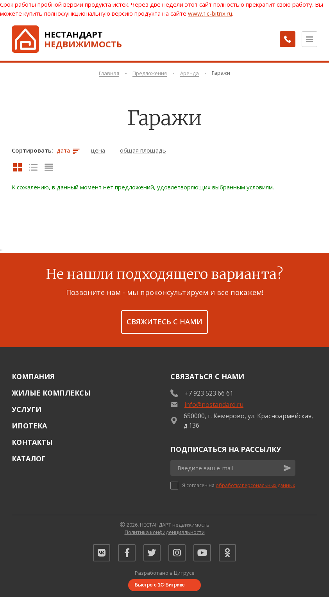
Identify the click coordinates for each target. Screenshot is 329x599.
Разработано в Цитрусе (165, 575)
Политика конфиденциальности (165, 532)
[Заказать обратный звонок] (286, 39)
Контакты (32, 442)
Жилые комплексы (51, 393)
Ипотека (29, 425)
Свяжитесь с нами (164, 321)
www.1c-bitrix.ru (210, 13)
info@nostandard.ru (213, 404)
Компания (33, 376)
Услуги (26, 409)
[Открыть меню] (309, 39)
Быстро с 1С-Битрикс (160, 587)
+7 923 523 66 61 (208, 393)
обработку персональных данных (255, 485)
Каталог (29, 458)
